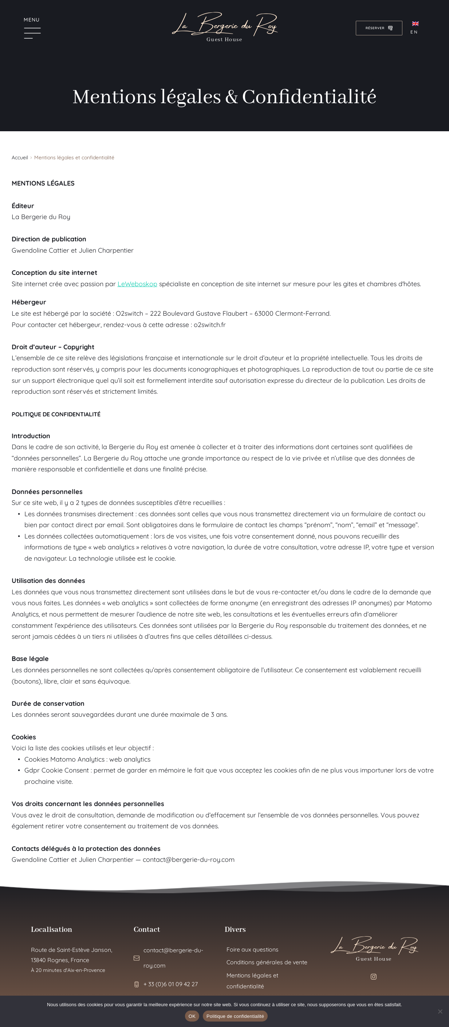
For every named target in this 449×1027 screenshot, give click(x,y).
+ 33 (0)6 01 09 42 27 (170, 984)
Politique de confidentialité (235, 1016)
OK (192, 1016)
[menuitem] (417, 28)
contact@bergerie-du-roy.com (189, 859)
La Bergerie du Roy (224, 23)
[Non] (440, 1011)
